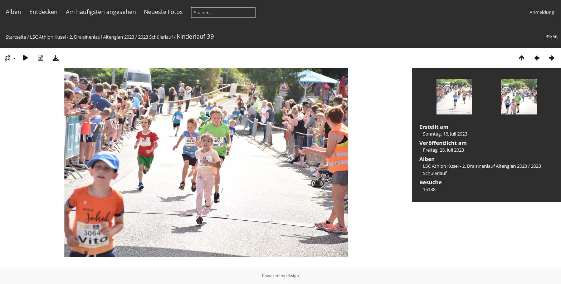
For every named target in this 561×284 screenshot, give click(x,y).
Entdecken (43, 12)
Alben (13, 12)
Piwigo (292, 276)
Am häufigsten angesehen (101, 12)
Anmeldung (542, 12)
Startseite (16, 37)
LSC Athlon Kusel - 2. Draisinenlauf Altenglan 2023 (82, 37)
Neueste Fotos (163, 12)
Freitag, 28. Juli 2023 (443, 150)
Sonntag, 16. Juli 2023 (445, 134)
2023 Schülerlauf (155, 37)
